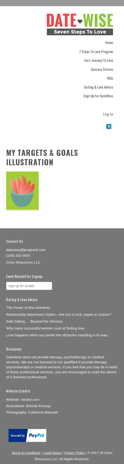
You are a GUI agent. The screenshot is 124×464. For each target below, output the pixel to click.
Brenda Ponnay (38, 406)
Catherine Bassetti (43, 412)
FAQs (110, 78)
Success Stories (102, 69)
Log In (108, 113)
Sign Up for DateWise (98, 95)
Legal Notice (52, 453)
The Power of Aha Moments (28, 308)
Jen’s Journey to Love (98, 60)
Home (109, 42)
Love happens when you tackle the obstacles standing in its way (56, 335)
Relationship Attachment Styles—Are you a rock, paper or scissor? (58, 314)
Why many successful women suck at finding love (45, 328)
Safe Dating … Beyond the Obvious (34, 321)
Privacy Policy (74, 453)
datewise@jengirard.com (25, 250)
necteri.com (30, 399)
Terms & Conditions (26, 453)
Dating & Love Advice (98, 87)
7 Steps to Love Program (96, 51)
